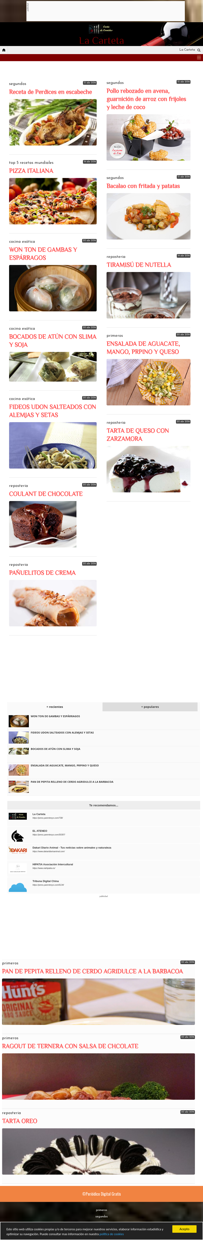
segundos (101, 1216)
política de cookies (120, 1234)
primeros (101, 1210)
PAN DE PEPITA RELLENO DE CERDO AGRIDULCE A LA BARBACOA (72, 782)
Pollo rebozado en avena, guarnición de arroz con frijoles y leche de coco (146, 99)
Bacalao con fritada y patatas (143, 186)
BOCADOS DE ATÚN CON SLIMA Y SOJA (55, 749)
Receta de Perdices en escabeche (50, 92)
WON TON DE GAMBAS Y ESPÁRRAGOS (55, 716)
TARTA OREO (19, 1121)
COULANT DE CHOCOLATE (46, 494)
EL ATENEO (39, 830)
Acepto (184, 1228)
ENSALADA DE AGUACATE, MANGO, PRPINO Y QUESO (65, 765)
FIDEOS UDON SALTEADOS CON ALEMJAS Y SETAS (62, 732)
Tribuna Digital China (45, 881)
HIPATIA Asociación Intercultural (52, 864)
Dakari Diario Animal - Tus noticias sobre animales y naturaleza (71, 847)
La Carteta (38, 814)
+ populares (150, 707)
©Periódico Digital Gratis (101, 1194)
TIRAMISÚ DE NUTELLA (139, 265)
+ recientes (54, 707)
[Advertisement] (102, 11)
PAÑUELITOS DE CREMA (42, 572)
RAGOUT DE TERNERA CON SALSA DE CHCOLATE (70, 1046)
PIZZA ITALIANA (31, 170)
